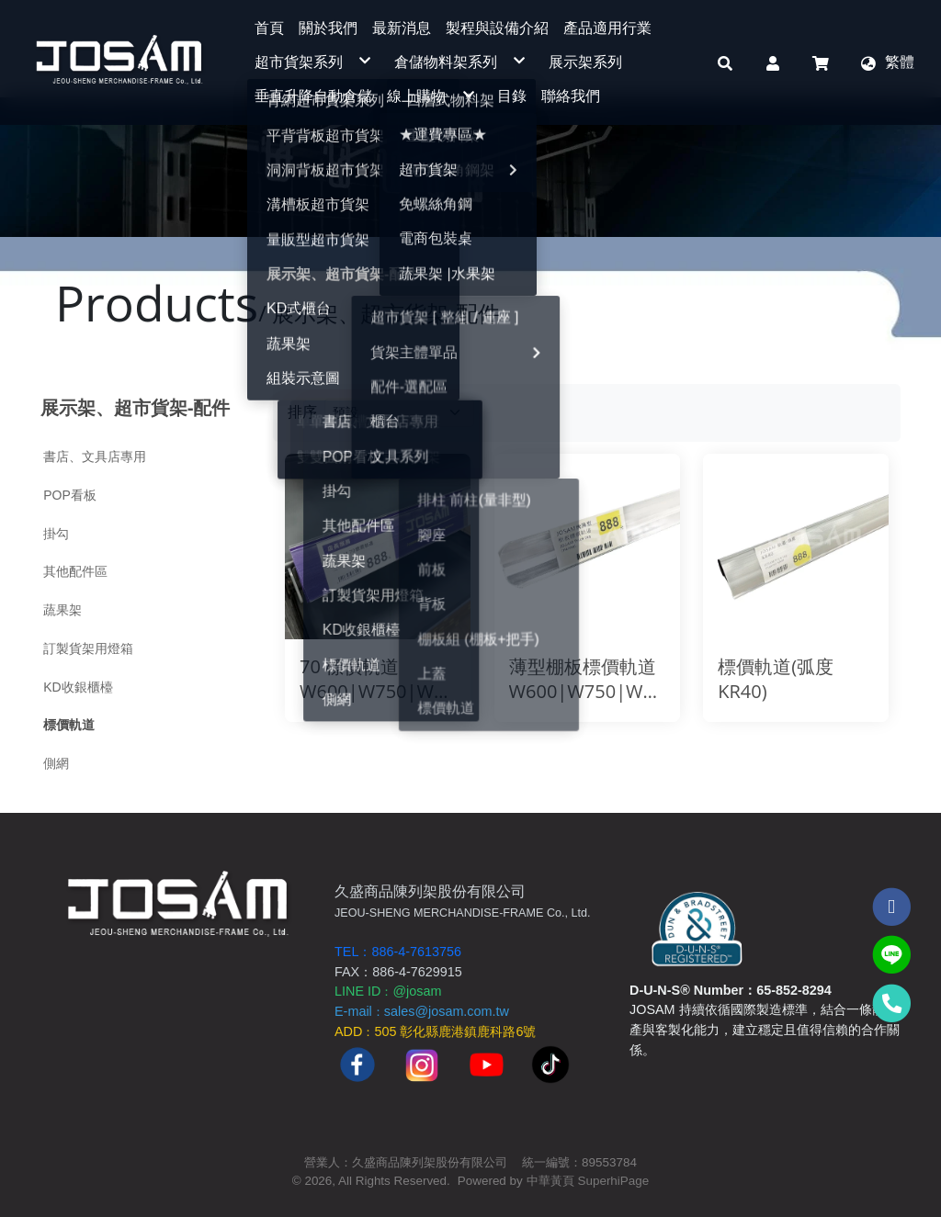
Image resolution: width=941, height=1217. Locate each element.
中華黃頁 (550, 1181)
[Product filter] (399, 413)
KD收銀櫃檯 (77, 687)
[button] (725, 62)
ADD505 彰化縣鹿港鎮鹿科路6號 (435, 1031)
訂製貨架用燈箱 (88, 648)
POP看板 (69, 495)
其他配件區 (75, 571)
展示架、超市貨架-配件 (135, 407)
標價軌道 (69, 724)
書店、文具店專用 (94, 456)
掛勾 (56, 533)
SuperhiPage (614, 1181)
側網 (56, 763)
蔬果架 (62, 610)
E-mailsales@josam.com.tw (421, 1011)
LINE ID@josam (387, 991)
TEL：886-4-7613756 (397, 951)
